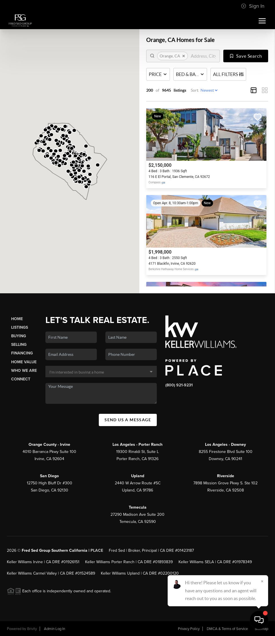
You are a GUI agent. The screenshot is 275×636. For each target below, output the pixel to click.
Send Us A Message (128, 420)
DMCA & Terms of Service (227, 629)
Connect (20, 379)
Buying (18, 336)
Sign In (252, 6)
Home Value (24, 362)
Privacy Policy (189, 629)
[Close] (262, 581)
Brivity (32, 629)
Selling (19, 344)
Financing (22, 353)
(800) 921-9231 (179, 385)
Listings (19, 327)
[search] (203, 56)
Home (17, 318)
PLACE (97, 550)
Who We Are (24, 370)
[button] (41, 136)
